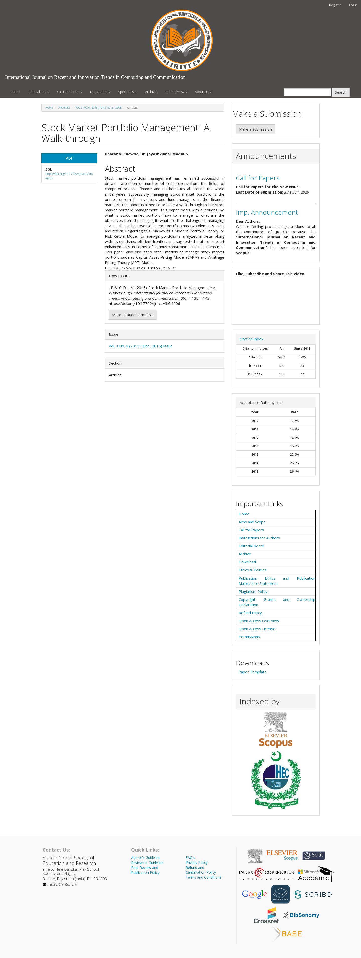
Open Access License (257, 628)
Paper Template (252, 671)
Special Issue (128, 91)
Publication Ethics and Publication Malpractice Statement (277, 581)
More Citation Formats (133, 314)
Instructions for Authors (259, 537)
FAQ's (190, 857)
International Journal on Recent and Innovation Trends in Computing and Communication (95, 77)
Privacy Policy (197, 862)
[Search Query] (307, 92)
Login (353, 5)
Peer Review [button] (176, 91)
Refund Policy (250, 612)
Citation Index (251, 338)
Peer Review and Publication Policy (145, 870)
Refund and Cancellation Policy (201, 870)
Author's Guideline (145, 857)
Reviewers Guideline (147, 862)
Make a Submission (255, 129)
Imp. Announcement (267, 212)
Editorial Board (39, 91)
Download (247, 561)
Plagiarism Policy (253, 591)
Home (15, 91)
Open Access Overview (259, 620)
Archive (245, 553)
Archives (151, 91)
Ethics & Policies (253, 569)
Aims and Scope (252, 521)
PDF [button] (69, 158)
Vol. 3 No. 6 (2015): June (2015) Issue (98, 107)
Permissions (249, 636)
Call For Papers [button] (69, 91)
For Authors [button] (100, 91)
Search (340, 92)
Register (335, 5)
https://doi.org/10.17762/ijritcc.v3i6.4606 (69, 176)
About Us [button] (203, 91)
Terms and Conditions (203, 877)
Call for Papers (257, 177)
